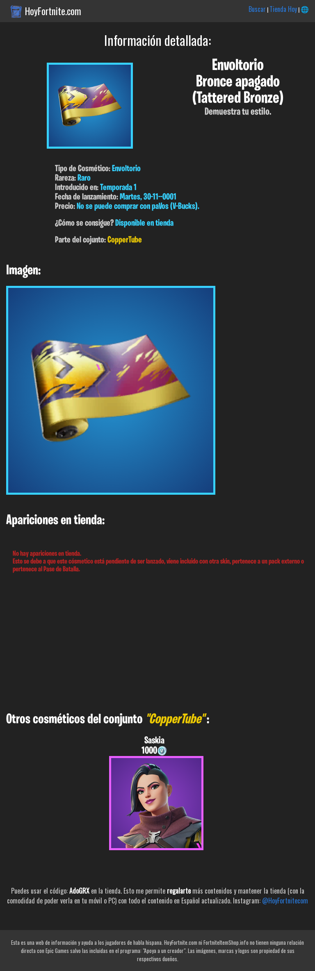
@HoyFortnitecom (285, 900)
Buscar (257, 9)
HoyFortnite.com (53, 11)
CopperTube (124, 240)
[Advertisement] (157, 643)
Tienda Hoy (283, 9)
